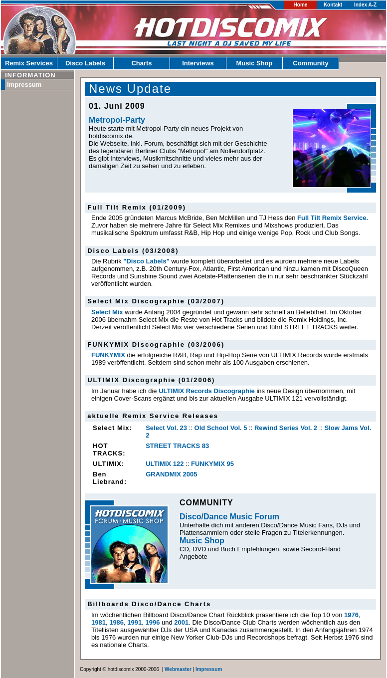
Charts (141, 63)
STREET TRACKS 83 (177, 446)
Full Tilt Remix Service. (332, 218)
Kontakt (333, 4)
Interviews (198, 63)
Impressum (24, 84)
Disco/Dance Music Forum (229, 516)
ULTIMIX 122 (165, 463)
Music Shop (254, 63)
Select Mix (107, 312)
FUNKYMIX (108, 355)
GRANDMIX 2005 (171, 474)
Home (301, 4)
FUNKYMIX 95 (212, 463)
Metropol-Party (117, 120)
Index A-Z (365, 4)
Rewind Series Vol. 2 (285, 428)
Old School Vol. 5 (220, 428)
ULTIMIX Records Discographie (207, 391)
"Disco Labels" (146, 261)
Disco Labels (85, 63)
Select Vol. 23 (166, 428)
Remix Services (29, 63)
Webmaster (178, 669)
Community (311, 63)
